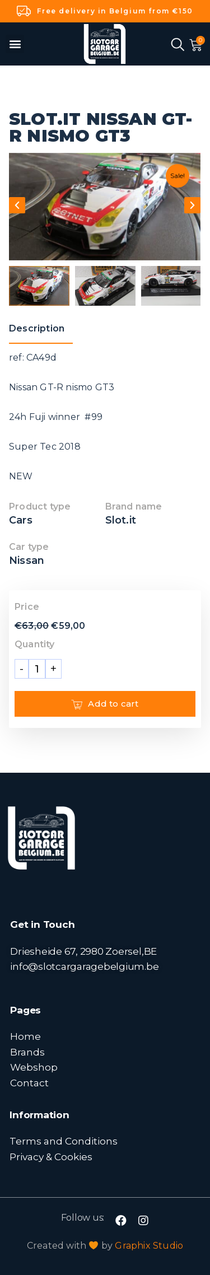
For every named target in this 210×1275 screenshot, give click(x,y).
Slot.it (120, 520)
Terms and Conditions (64, 1141)
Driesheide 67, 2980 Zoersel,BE (83, 951)
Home (25, 1036)
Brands (27, 1052)
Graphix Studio (149, 1245)
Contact (29, 1083)
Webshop (34, 1067)
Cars (20, 520)
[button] (15, 44)
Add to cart (104, 703)
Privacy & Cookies (51, 1156)
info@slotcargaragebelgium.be (84, 966)
